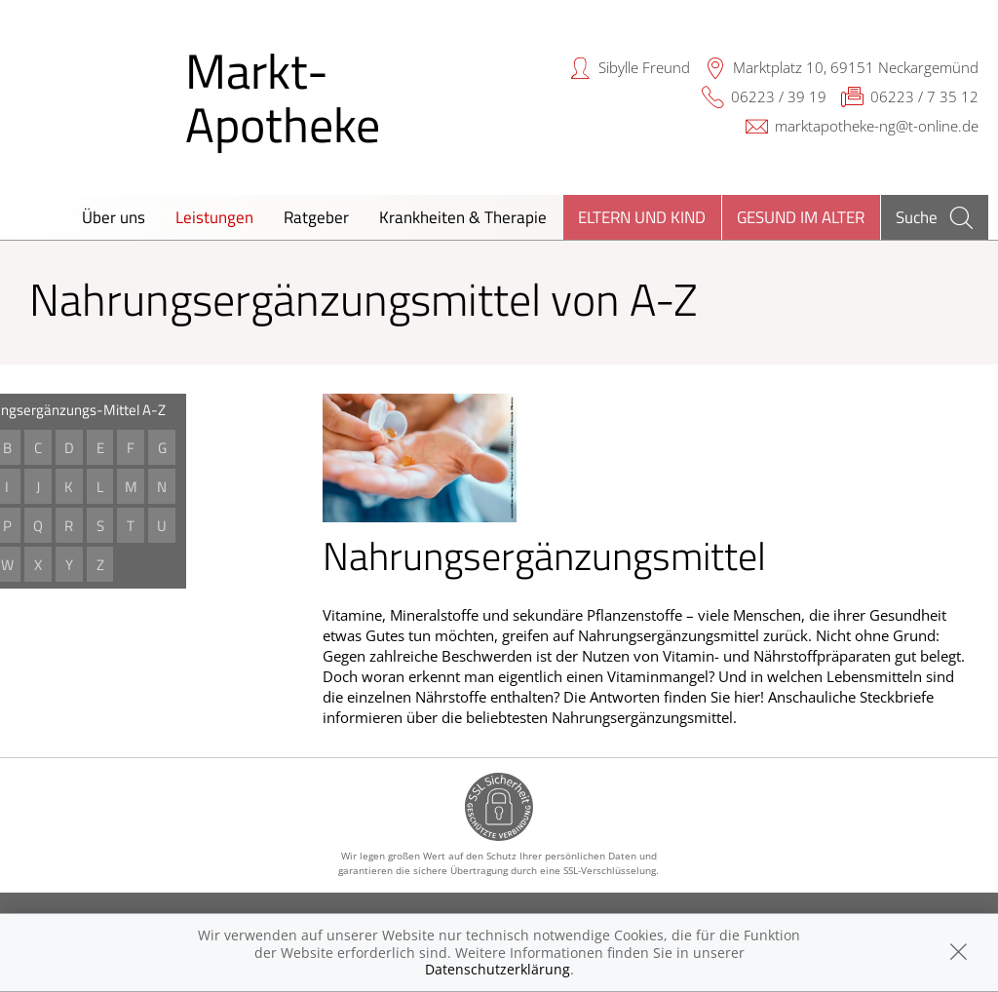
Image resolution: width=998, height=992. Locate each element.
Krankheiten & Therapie (463, 217)
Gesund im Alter (800, 217)
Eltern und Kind (642, 217)
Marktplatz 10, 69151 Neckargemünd (856, 67)
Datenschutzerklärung (497, 969)
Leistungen (214, 217)
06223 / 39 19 (778, 96)
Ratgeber (316, 217)
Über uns (113, 217)
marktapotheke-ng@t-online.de (877, 125)
